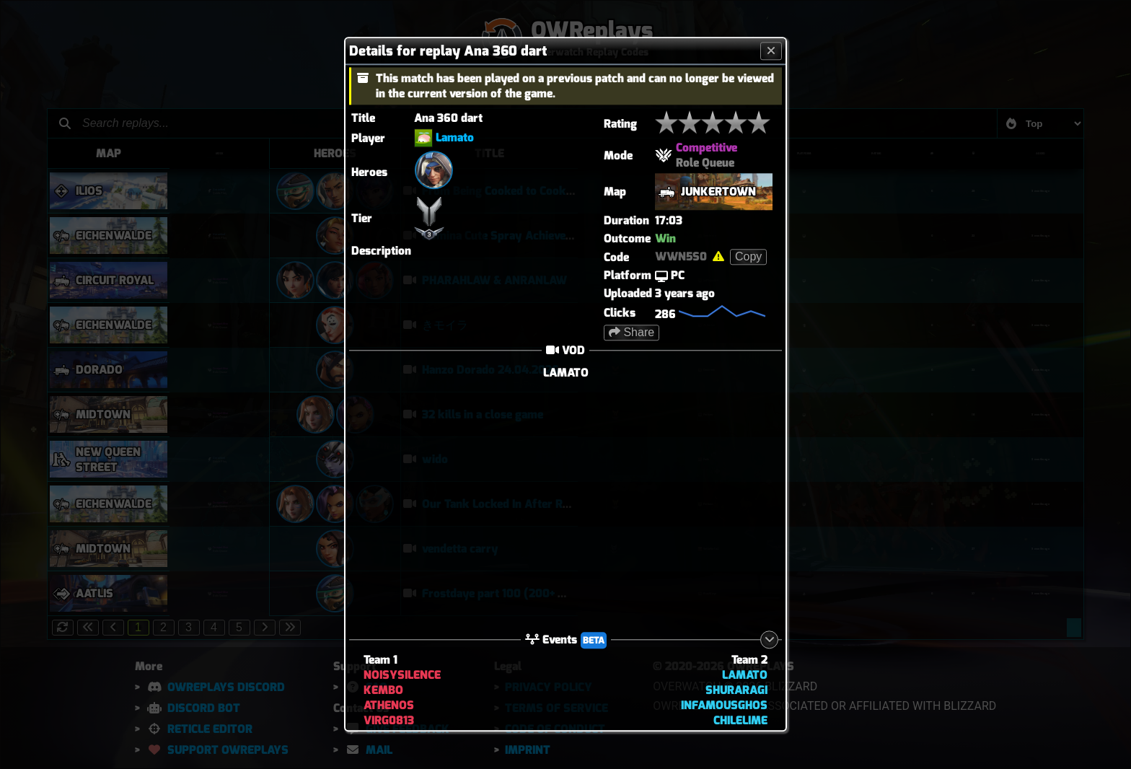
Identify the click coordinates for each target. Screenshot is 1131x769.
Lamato (455, 137)
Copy (748, 256)
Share (631, 332)
